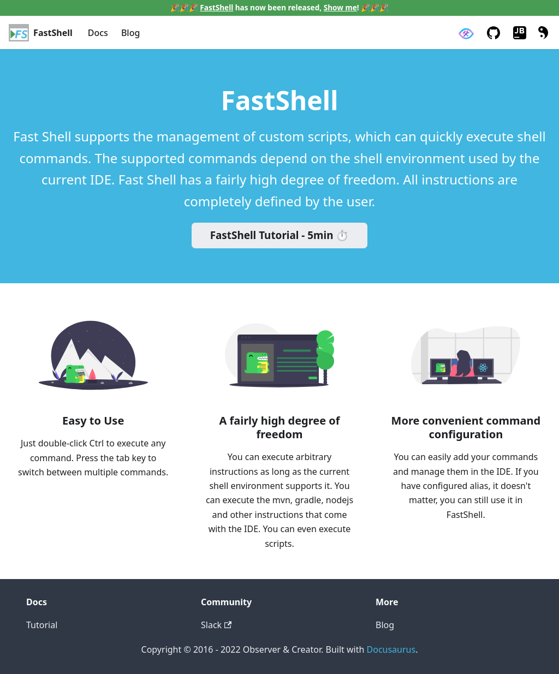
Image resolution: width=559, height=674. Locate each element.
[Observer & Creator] (465, 33)
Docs (98, 33)
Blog (130, 33)
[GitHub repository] (493, 32)
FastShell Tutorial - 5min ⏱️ (279, 235)
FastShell (216, 7)
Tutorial (41, 625)
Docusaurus (391, 649)
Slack (216, 625)
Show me (340, 7)
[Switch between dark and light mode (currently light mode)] (541, 32)
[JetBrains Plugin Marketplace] (520, 32)
